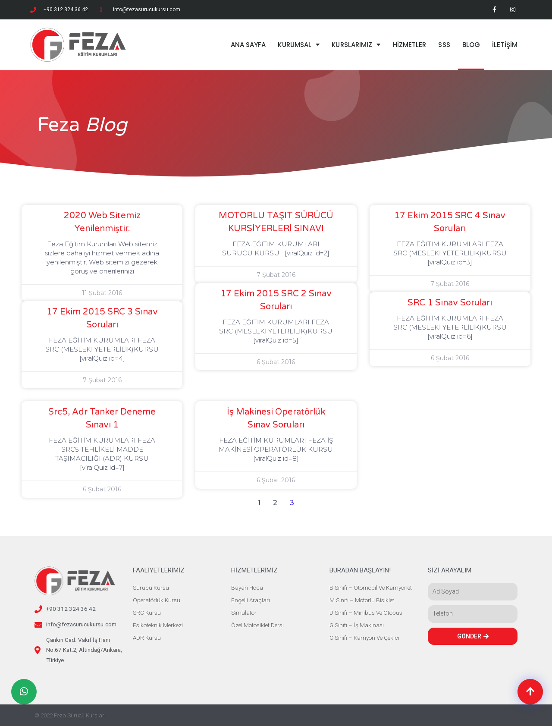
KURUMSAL (299, 44)
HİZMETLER (410, 44)
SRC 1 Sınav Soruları (450, 303)
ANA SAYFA (248, 44)
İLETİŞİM (505, 44)
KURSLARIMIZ (356, 44)
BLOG (471, 44)
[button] (530, 691)
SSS (444, 44)
